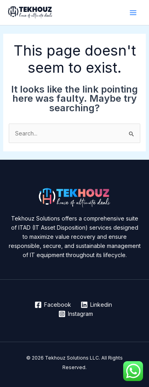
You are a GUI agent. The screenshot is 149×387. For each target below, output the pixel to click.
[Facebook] (53, 304)
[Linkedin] (96, 304)
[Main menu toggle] (133, 12)
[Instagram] (75, 313)
